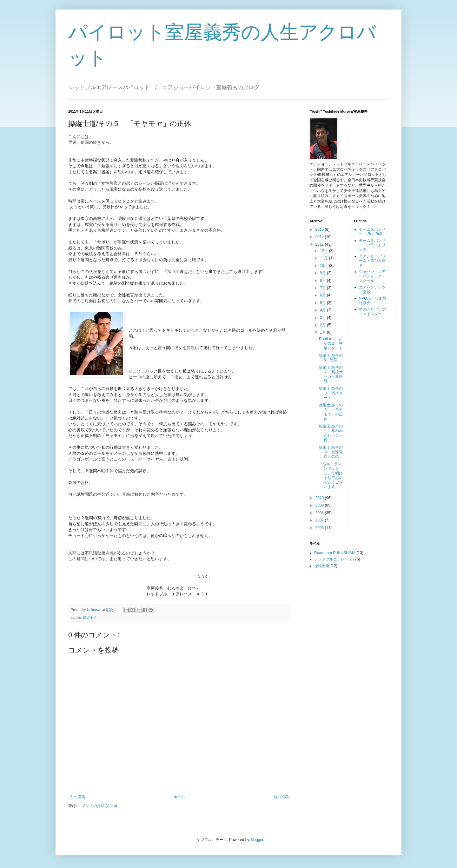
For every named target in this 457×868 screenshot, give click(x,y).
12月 (324, 250)
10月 (324, 265)
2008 (320, 513)
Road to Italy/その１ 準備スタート (331, 343)
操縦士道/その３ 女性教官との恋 (331, 452)
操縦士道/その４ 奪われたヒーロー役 (331, 433)
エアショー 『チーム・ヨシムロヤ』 (373, 261)
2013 (320, 229)
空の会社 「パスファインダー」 (373, 311)
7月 (323, 288)
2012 (320, 237)
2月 (323, 325)
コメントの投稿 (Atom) (97, 806)
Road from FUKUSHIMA (334, 553)
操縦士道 (90, 618)
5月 (323, 303)
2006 (320, 528)
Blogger (256, 840)
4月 (323, 310)
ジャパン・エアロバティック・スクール (372, 276)
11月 (324, 258)
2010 (320, 498)
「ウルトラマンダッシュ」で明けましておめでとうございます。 (331, 475)
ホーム (179, 797)
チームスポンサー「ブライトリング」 (372, 245)
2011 (320, 244)
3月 (323, 317)
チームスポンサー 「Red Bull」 (372, 231)
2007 (320, 520)
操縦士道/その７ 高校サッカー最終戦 (331, 374)
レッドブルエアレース (333, 559)
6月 (323, 295)
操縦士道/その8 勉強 (331, 357)
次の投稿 (77, 797)
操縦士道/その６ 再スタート (331, 393)
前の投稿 (281, 797)
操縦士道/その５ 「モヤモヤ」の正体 (331, 412)
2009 (320, 505)
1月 (323, 332)
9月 (323, 273)
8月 (323, 280)
